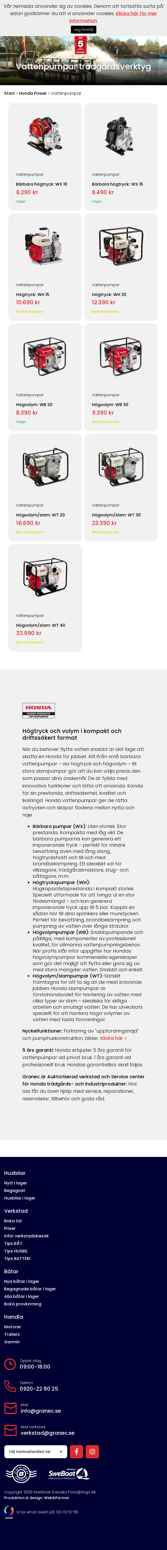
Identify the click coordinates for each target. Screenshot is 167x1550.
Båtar (11, 1271)
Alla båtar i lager (21, 1296)
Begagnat (14, 1191)
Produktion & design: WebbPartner (36, 1497)
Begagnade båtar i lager (30, 1289)
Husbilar (14, 1173)
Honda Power (33, 93)
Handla (13, 1317)
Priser (10, 1228)
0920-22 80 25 (39, 1388)
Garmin (12, 1342)
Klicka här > (113, 1038)
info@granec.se (41, 1410)
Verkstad (16, 1211)
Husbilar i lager (19, 1198)
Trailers (12, 1334)
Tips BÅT (13, 1243)
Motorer (12, 1327)
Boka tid (13, 1221)
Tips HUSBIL (16, 1251)
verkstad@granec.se (48, 1433)
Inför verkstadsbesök (26, 1236)
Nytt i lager (15, 1183)
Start (9, 93)
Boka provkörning (22, 1304)
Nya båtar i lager (21, 1281)
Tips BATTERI (17, 1259)
